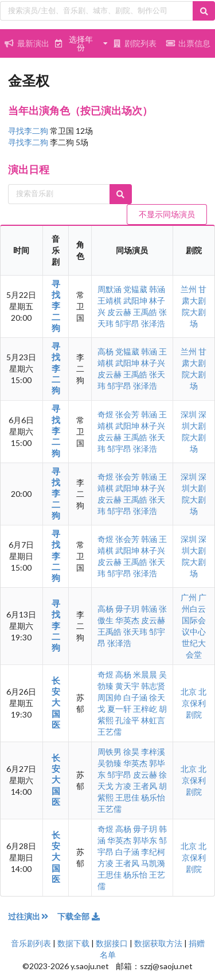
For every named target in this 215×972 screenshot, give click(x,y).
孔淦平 (127, 720)
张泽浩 (153, 323)
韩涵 (157, 289)
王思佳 (127, 797)
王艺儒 (109, 731)
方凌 (123, 786)
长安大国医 (56, 702)
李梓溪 (153, 751)
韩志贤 (153, 686)
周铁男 (109, 751)
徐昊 (131, 751)
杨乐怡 (153, 797)
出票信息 (188, 43)
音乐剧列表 (31, 943)
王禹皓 (145, 312)
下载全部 (79, 916)
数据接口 (112, 943)
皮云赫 (119, 312)
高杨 (105, 351)
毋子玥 (127, 609)
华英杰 (127, 620)
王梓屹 (145, 709)
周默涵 (109, 289)
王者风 (145, 786)
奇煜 (105, 414)
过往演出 (32, 916)
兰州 (189, 289)
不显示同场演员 (167, 214)
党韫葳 (135, 289)
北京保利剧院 (194, 703)
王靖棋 (109, 300)
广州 (189, 597)
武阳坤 (135, 300)
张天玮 (135, 631)
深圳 (189, 414)
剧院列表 (134, 43)
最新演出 (27, 43)
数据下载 (73, 943)
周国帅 (109, 697)
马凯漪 (153, 863)
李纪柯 (153, 852)
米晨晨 (145, 674)
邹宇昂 (127, 323)
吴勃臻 (109, 763)
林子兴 (153, 363)
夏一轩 (119, 709)
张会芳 (127, 414)
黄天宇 (127, 686)
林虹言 (153, 720)
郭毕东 (145, 840)
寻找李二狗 (29, 131)
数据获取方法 (158, 943)
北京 (189, 691)
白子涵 (135, 697)
